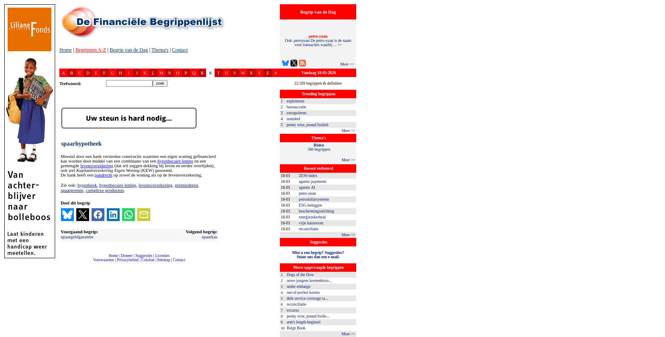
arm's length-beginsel (304, 322)
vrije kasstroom (311, 223)
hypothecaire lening (175, 161)
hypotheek (87, 185)
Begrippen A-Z (90, 50)
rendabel (293, 119)
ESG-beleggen (310, 205)
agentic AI (307, 187)
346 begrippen (318, 147)
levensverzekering (96, 165)
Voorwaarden (103, 260)
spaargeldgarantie (77, 236)
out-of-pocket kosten (303, 292)
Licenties (162, 256)
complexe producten (105, 190)
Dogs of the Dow (300, 275)
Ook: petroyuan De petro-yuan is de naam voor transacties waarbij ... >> (318, 40)
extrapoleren (297, 113)
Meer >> (347, 64)
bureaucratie (296, 107)
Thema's (159, 50)
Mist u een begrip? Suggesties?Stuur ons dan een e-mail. (318, 255)
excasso (293, 310)
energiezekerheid (312, 217)
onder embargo (298, 287)
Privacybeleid (128, 260)
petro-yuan (307, 193)
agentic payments (313, 182)
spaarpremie (72, 190)
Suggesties (143, 256)
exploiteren (296, 101)
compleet (64, 263)
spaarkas (209, 236)
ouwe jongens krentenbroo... (309, 281)
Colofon (147, 260)
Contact (180, 50)
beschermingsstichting (316, 211)
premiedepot (186, 185)
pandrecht (103, 175)
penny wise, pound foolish (307, 125)
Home (65, 50)
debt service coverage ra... (307, 298)
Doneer (126, 256)
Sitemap (163, 260)
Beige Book (296, 328)
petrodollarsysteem (314, 199)
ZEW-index (308, 176)
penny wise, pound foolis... (308, 316)
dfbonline (657, 334)
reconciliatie (309, 229)
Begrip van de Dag (128, 50)
